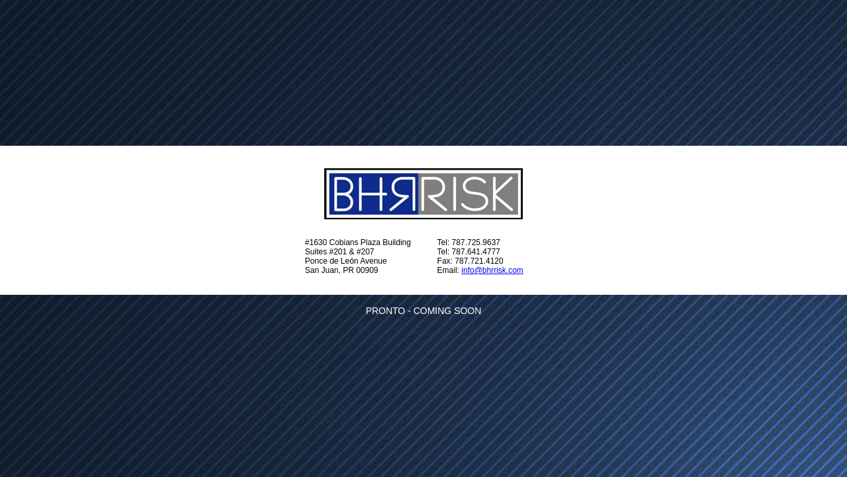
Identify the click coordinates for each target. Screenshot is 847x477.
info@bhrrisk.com (492, 270)
